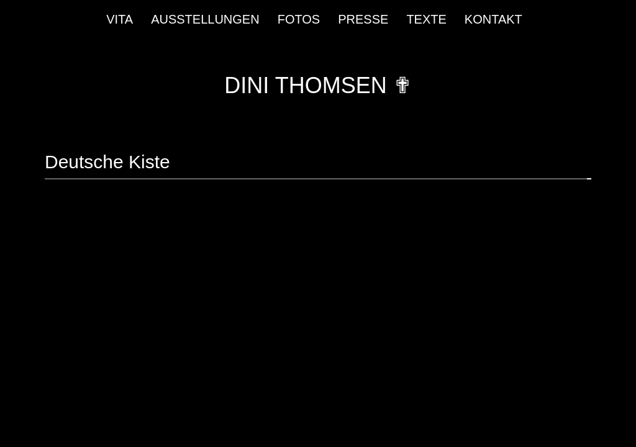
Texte (426, 19)
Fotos (299, 19)
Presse (363, 19)
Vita (119, 19)
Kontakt (493, 19)
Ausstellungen (205, 19)
